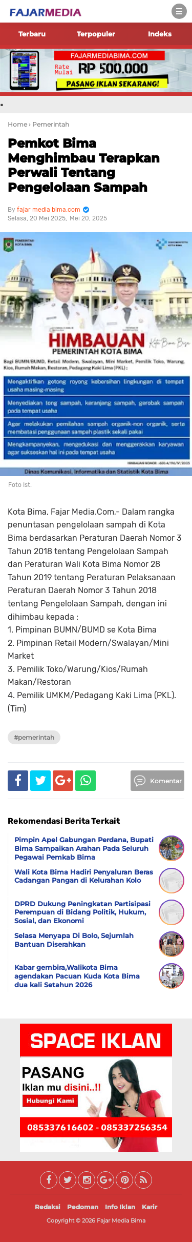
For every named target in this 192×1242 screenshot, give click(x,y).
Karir (149, 1207)
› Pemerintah (49, 124)
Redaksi (47, 1207)
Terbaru (32, 34)
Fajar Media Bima (121, 1220)
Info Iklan (120, 1207)
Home (17, 124)
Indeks (160, 34)
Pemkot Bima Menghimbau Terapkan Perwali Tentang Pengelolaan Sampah (84, 165)
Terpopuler (96, 34)
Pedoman (82, 1207)
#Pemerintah (34, 737)
